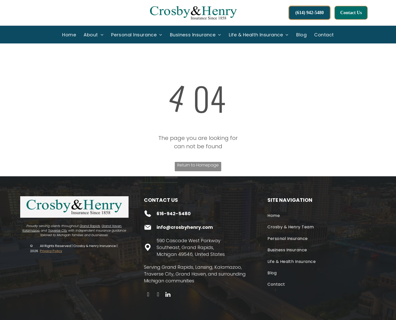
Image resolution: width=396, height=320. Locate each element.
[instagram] (158, 295)
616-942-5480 (174, 213)
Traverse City (57, 230)
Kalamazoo (30, 230)
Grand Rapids (90, 226)
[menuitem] (69, 34)
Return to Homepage (198, 165)
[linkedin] (168, 295)
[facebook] (148, 295)
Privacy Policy (51, 251)
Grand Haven (111, 226)
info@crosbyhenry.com (185, 227)
